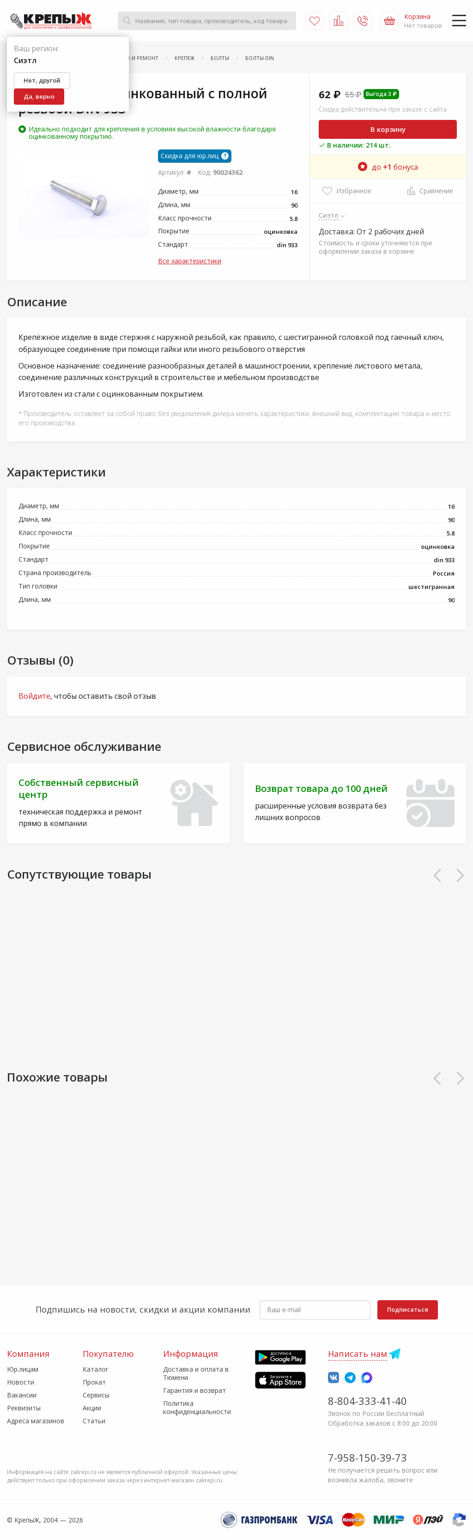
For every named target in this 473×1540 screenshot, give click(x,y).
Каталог (96, 1369)
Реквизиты (24, 1407)
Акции (92, 1407)
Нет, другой (42, 80)
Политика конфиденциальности (197, 1407)
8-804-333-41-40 (367, 1401)
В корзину (388, 129)
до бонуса (388, 167)
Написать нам (357, 1353)
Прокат (94, 1382)
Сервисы (96, 1395)
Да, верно (39, 96)
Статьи (94, 1420)
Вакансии (21, 1395)
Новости (20, 1382)
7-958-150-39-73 (367, 1457)
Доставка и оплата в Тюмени (196, 1373)
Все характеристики (189, 260)
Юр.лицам (22, 1369)
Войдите (34, 696)
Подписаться (407, 1309)
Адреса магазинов (35, 1420)
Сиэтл (329, 215)
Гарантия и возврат (194, 1390)
